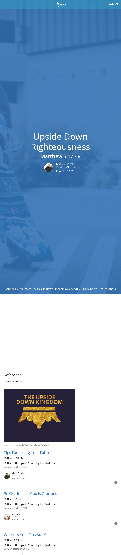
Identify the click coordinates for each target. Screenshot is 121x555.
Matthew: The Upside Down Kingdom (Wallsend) (49, 289)
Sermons (10, 289)
